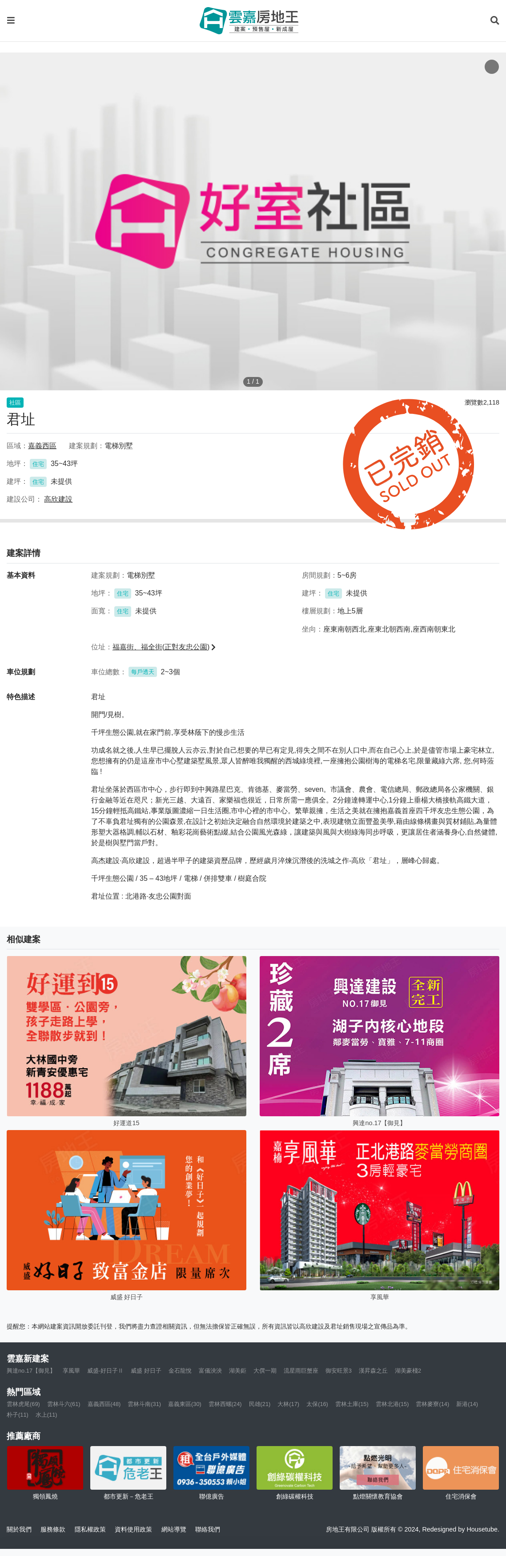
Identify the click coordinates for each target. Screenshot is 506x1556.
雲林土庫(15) (352, 1404)
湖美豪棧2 (408, 1370)
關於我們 (19, 1529)
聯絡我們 (207, 1529)
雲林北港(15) (392, 1404)
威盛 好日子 (146, 1370)
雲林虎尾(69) (23, 1404)
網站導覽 (173, 1529)
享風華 (71, 1370)
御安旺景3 (338, 1370)
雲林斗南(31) (144, 1404)
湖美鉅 (237, 1370)
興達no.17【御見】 (31, 1370)
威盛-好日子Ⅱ (105, 1370)
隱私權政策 (90, 1529)
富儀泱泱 (210, 1370)
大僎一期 (265, 1370)
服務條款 (52, 1529)
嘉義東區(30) (184, 1404)
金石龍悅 (180, 1370)
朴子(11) (17, 1414)
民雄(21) (260, 1404)
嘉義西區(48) (104, 1404)
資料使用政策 (133, 1529)
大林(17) (288, 1404)
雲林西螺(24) (225, 1404)
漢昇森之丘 (373, 1370)
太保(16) (317, 1404)
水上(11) (46, 1414)
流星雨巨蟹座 (301, 1370)
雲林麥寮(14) (432, 1404)
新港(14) (467, 1404)
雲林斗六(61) (63, 1404)
